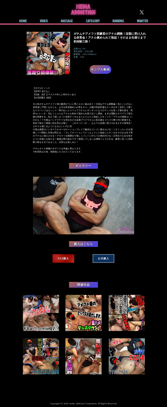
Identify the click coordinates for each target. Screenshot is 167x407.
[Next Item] (129, 205)
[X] (141, 12)
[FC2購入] (63, 258)
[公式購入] (103, 258)
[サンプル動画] (100, 69)
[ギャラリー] (83, 166)
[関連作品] (83, 285)
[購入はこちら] (83, 244)
